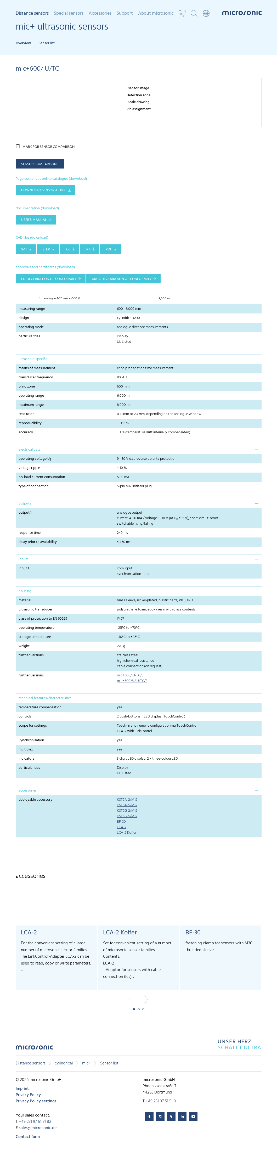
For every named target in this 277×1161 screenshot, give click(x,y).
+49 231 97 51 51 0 (161, 1101)
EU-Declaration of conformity (49, 279)
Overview (23, 43)
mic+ (86, 1063)
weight (24, 646)
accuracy (26, 432)
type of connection (34, 486)
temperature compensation (40, 707)
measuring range (32, 309)
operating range (31, 396)
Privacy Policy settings (36, 1101)
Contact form (28, 1137)
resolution (27, 414)
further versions (31, 655)
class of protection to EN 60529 (43, 619)
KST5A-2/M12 (127, 800)
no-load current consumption (42, 477)
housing (25, 591)
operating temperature (36, 628)
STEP (46, 249)
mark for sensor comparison (48, 147)
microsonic (34, 1048)
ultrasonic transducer (35, 610)
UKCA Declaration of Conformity (121, 279)
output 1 (25, 513)
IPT (88, 249)
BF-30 (121, 822)
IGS (67, 249)
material (25, 600)
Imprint (22, 1088)
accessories (28, 790)
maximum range (31, 405)
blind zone (27, 387)
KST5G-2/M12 (127, 811)
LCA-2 (121, 827)
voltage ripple (29, 468)
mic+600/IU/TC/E (130, 675)
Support (125, 13)
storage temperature (35, 637)
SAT (24, 249)
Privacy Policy (28, 1095)
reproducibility (30, 423)
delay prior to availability (38, 542)
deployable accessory (35, 800)
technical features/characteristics (45, 698)
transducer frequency (36, 377)
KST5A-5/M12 (127, 805)
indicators (26, 759)
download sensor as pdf (43, 190)
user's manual (34, 220)
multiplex (26, 750)
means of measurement (37, 368)
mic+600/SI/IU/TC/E (132, 681)
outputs (25, 503)
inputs (24, 559)
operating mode (31, 327)
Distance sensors (32, 13)
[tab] (139, 359)
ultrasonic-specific (33, 359)
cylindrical (64, 1063)
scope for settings (33, 726)
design (24, 318)
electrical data (30, 449)
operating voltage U (35, 459)
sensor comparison (38, 164)
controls (25, 717)
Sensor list (47, 43)
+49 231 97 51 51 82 (35, 1121)
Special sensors (68, 13)
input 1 (24, 568)
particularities (29, 336)
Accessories (100, 13)
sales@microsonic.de (37, 1128)
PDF (109, 249)
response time (30, 533)
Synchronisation (31, 740)
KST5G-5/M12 (127, 816)
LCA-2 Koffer (126, 833)
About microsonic (155, 13)
